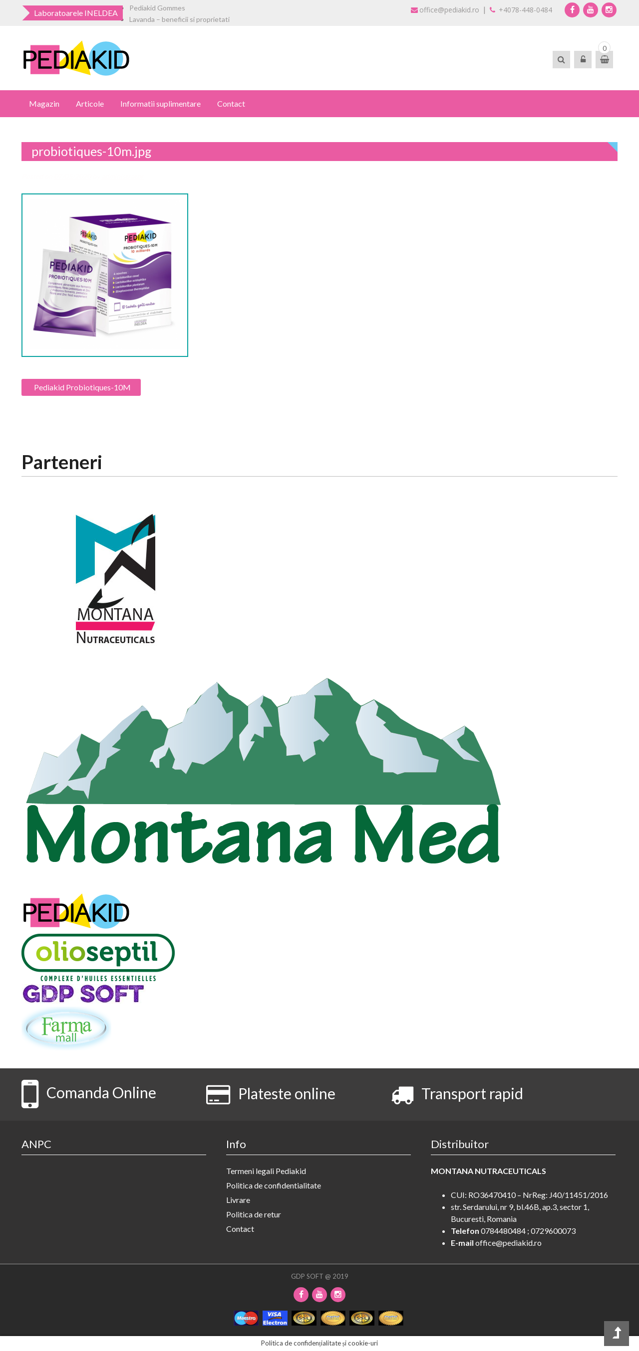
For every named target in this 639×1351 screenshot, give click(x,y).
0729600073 (553, 1230)
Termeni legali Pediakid (266, 1171)
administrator (122, 176)
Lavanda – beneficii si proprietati (179, 19)
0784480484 (503, 1230)
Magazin (44, 103)
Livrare (238, 1199)
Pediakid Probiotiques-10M (82, 387)
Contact (231, 103)
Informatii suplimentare (160, 103)
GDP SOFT (307, 1276)
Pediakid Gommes (157, 7)
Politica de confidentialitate (273, 1185)
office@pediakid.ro (445, 9)
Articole (90, 103)
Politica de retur (253, 1214)
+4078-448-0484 (521, 9)
